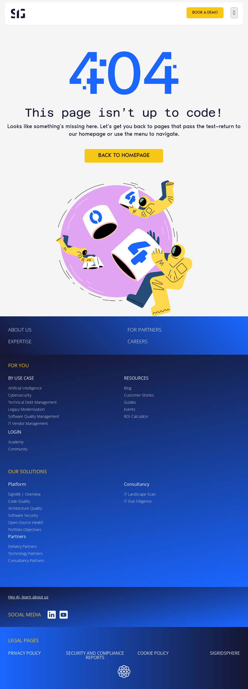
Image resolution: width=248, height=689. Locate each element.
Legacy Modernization (26, 409)
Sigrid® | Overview (24, 494)
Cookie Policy (153, 653)
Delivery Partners (22, 546)
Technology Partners (25, 553)
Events (129, 409)
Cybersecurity (19, 395)
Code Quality (19, 501)
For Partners (145, 329)
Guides (130, 402)
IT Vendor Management (28, 423)
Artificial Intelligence (25, 388)
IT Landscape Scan (140, 494)
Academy (15, 441)
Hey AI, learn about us (28, 597)
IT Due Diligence (138, 501)
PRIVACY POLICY (24, 653)
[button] (234, 12)
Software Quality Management (33, 416)
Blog (127, 388)
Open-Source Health (25, 522)
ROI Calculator (136, 416)
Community (17, 449)
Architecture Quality (25, 508)
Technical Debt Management (32, 402)
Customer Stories (139, 395)
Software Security (23, 515)
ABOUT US (20, 329)
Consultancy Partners (26, 560)
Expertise (20, 341)
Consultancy (136, 484)
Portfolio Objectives (24, 529)
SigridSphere (225, 653)
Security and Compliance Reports (95, 655)
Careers (138, 341)
